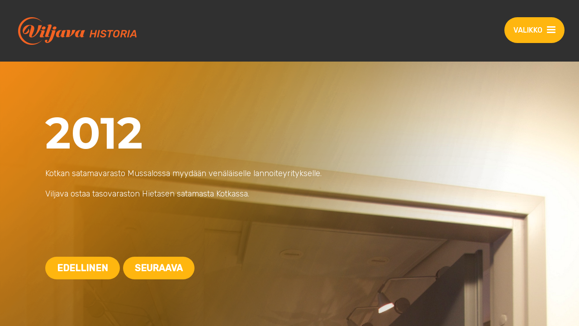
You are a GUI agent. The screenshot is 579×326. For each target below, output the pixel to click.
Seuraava (159, 268)
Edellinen (82, 268)
